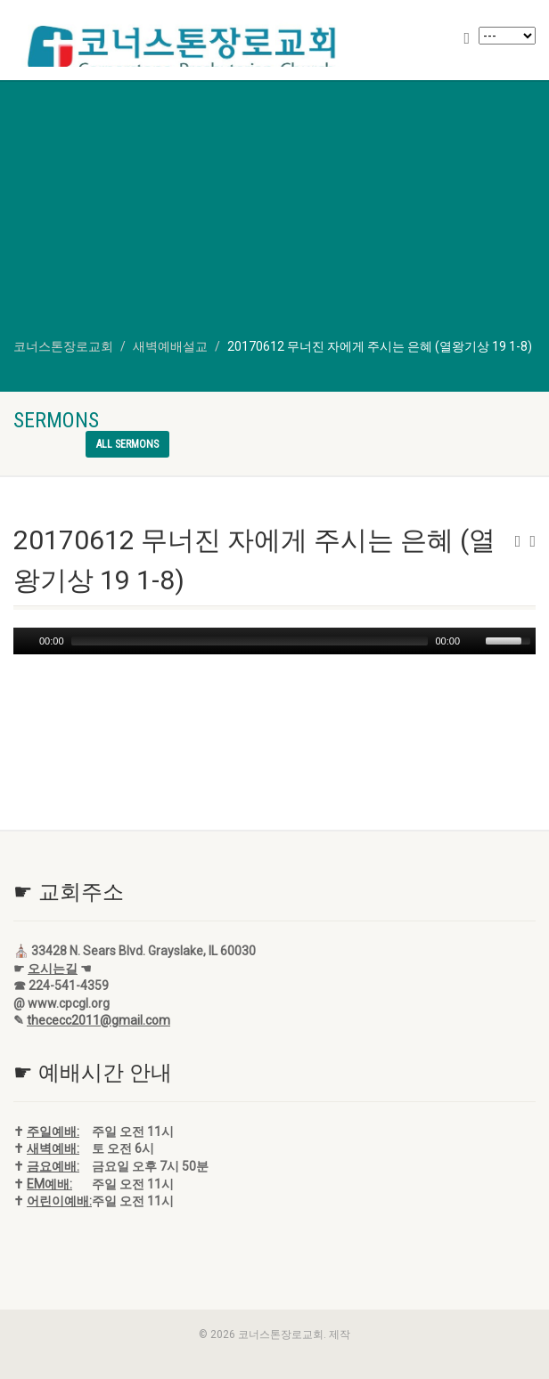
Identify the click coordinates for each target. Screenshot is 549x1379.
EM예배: (49, 1184)
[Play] (25, 641)
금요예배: (53, 1166)
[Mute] (474, 641)
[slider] (250, 641)
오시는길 (53, 968)
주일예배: (53, 1131)
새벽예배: (53, 1148)
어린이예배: (59, 1201)
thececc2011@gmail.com (98, 1020)
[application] (274, 641)
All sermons (127, 444)
